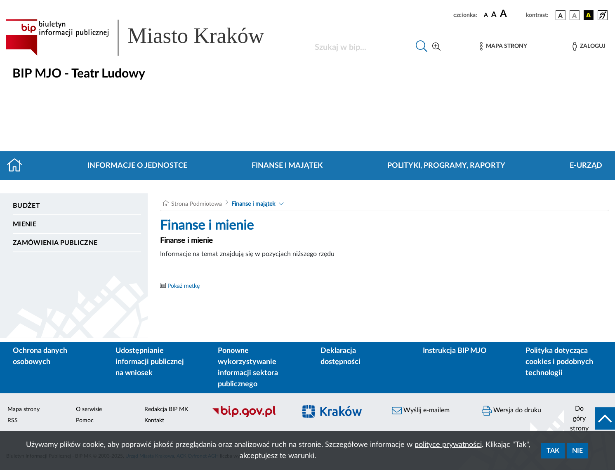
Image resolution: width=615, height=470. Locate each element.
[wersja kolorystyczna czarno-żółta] (588, 15)
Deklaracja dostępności (340, 356)
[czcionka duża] (511, 14)
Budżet (26, 205)
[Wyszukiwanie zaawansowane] (436, 47)
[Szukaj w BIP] (361, 47)
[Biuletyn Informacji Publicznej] (249, 416)
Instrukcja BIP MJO (455, 351)
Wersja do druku (511, 411)
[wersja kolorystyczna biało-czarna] (574, 15)
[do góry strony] (589, 418)
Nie (577, 450)
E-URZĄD (586, 165)
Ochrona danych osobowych (40, 356)
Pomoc (85, 420)
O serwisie (89, 409)
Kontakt (154, 420)
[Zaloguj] (589, 46)
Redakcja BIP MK (166, 409)
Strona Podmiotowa (196, 204)
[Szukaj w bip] (421, 47)
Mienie (24, 224)
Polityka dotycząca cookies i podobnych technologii (559, 362)
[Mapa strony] (504, 46)
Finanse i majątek (287, 165)
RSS (12, 420)
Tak (553, 450)
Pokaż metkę (183, 286)
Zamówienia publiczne (55, 243)
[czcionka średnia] (493, 15)
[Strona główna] (18, 166)
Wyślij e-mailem (421, 411)
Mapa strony (23, 409)
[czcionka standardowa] (486, 15)
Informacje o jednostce (137, 165)
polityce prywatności (448, 445)
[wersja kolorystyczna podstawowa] (560, 15)
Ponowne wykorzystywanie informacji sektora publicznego (248, 367)
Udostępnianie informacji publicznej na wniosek (149, 362)
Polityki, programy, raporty (446, 165)
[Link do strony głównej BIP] (146, 37)
